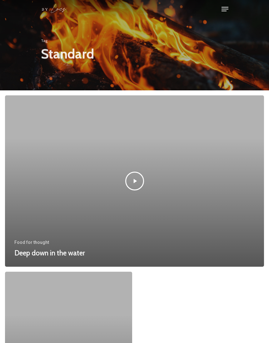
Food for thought (31, 242)
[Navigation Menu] (225, 9)
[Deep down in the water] (134, 181)
